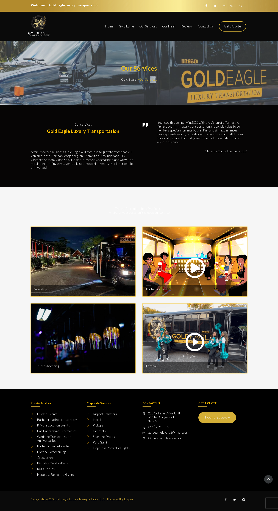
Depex (128, 499)
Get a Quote (232, 26)
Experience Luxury (217, 417)
